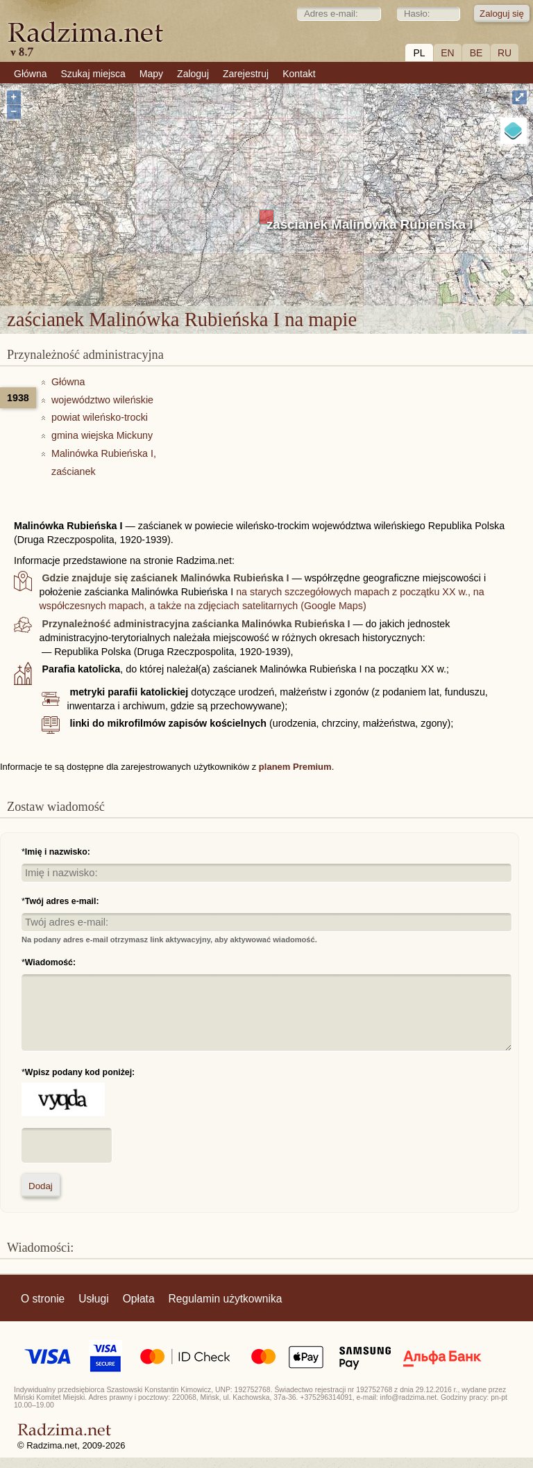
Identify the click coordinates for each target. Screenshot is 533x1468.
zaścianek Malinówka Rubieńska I (369, 224)
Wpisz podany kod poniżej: (80, 1072)
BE (476, 52)
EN (447, 52)
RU (504, 52)
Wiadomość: (50, 962)
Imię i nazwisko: (57, 852)
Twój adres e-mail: (62, 901)
